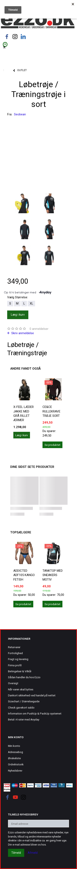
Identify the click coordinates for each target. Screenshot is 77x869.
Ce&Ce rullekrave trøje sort (51, 411)
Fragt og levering (18, 659)
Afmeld (33, 852)
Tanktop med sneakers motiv (53, 575)
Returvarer (14, 647)
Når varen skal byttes (20, 689)
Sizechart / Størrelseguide (23, 701)
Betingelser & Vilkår (19, 671)
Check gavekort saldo (21, 707)
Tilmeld (16, 852)
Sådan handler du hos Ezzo (24, 677)
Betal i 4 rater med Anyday (23, 719)
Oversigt (13, 683)
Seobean (20, 114)
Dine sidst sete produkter (32, 467)
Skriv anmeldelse (22, 333)
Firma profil (15, 665)
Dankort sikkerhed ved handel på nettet (31, 695)
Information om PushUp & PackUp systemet (34, 713)
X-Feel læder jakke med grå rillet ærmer (23, 413)
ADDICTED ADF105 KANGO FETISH (24, 575)
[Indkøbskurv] (38, 46)
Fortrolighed (15, 653)
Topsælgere (20, 532)
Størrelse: (17, 297)
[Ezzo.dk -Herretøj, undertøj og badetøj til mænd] (37, 21)
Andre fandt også (25, 368)
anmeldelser (39, 329)
